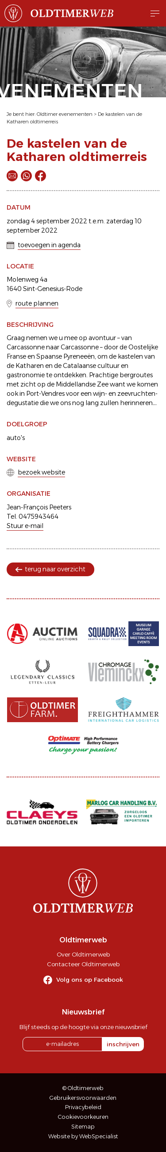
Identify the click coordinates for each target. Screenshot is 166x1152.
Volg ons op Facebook (89, 979)
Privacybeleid (83, 1107)
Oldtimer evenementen (65, 114)
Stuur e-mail (25, 526)
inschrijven (123, 1044)
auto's (16, 438)
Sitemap (83, 1126)
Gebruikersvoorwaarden (83, 1098)
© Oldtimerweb (83, 1088)
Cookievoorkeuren (83, 1117)
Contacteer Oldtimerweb (83, 964)
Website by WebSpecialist (83, 1136)
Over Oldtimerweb (83, 954)
